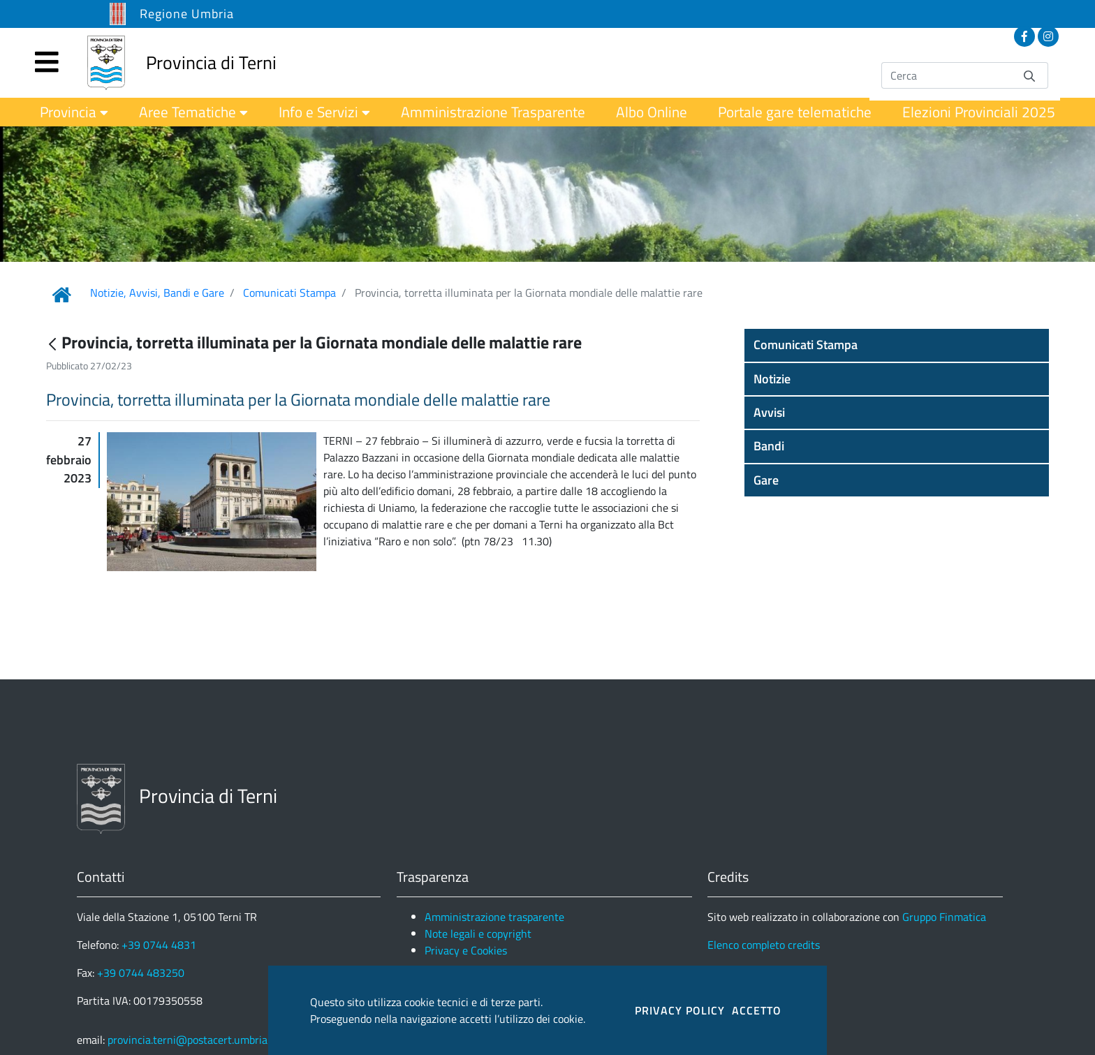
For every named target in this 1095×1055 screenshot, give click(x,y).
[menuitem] (74, 112)
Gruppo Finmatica (944, 916)
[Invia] (1029, 75)
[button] (896, 344)
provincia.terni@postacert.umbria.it (192, 1039)
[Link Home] (61, 295)
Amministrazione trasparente (494, 916)
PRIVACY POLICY (680, 1010)
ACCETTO (756, 1010)
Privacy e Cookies (466, 950)
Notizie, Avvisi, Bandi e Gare (157, 292)
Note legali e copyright (478, 933)
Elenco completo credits (763, 944)
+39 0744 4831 (159, 944)
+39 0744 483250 (140, 972)
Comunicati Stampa (289, 292)
